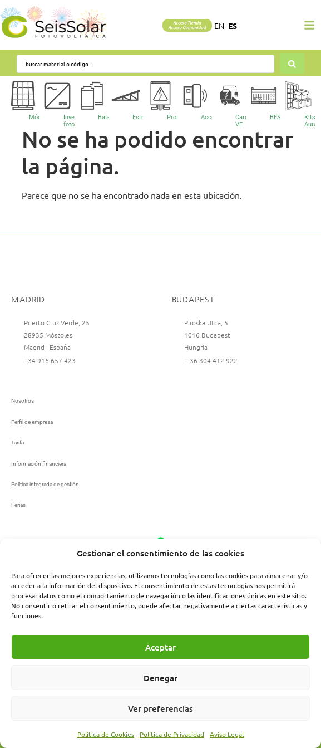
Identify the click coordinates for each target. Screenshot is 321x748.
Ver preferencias (160, 708)
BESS (277, 117)
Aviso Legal (227, 734)
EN (219, 26)
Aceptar (160, 647)
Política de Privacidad (172, 734)
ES (232, 26)
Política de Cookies (105, 734)
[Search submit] (292, 63)
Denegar (160, 677)
